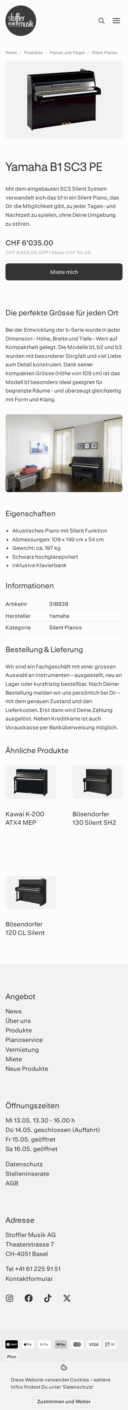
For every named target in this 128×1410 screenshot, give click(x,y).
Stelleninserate (27, 1173)
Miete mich (64, 271)
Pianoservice (24, 1039)
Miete (13, 1059)
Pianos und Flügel (67, 52)
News (13, 1011)
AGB (11, 1183)
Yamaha (59, 615)
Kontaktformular (29, 1278)
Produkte (33, 52)
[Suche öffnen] (101, 21)
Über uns (18, 1020)
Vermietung (22, 1049)
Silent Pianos (104, 52)
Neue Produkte (26, 1068)
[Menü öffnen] (116, 21)
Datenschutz (24, 1164)
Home (11, 52)
